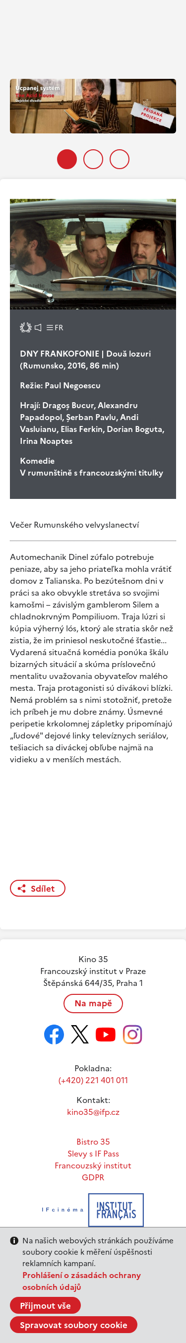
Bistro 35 (93, 1142)
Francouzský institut (93, 1165)
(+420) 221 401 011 (93, 1080)
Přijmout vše (45, 1305)
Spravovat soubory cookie (73, 1325)
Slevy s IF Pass (93, 1154)
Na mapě (93, 1003)
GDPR (93, 1177)
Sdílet (43, 888)
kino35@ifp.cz (93, 1112)
